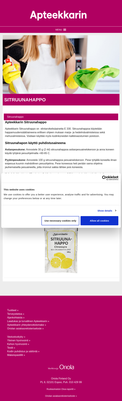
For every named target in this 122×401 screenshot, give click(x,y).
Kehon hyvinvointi (17, 344)
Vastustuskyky (15, 336)
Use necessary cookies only (60, 220)
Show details (105, 210)
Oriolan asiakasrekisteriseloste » (61, 396)
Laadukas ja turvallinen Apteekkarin (27, 321)
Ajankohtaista (14, 317)
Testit (10, 347)
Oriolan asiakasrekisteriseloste (24, 328)
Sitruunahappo (15, 116)
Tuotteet (11, 310)
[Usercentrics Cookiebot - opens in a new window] (104, 177)
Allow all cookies (99, 220)
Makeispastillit (15, 355)
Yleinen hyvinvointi (17, 340)
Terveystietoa (14, 314)
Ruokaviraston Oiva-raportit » (61, 389)
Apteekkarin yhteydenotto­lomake (25, 324)
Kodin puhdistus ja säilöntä (22, 351)
